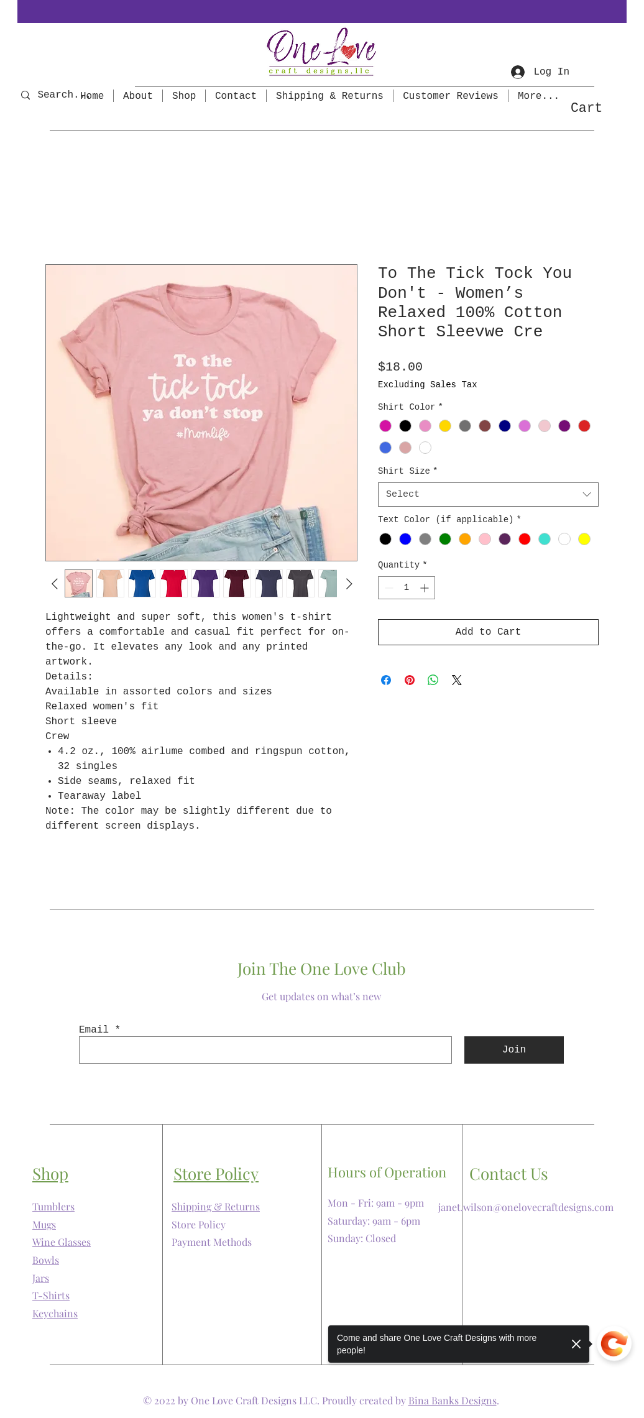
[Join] (514, 1050)
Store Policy (199, 1224)
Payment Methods (212, 1241)
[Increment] (425, 588)
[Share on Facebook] (386, 680)
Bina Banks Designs (452, 1400)
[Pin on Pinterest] (409, 680)
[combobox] (488, 494)
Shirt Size (408, 471)
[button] (597, 107)
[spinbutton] (406, 588)
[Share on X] (456, 680)
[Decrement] (387, 588)
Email (94, 1030)
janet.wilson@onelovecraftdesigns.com (526, 1206)
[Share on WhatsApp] (433, 680)
